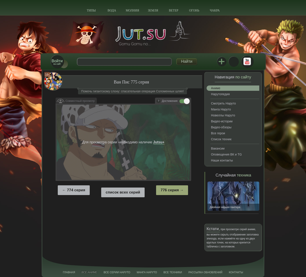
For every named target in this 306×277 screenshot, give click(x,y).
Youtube (247, 61)
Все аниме (89, 272)
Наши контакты (222, 160)
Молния (132, 10)
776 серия (169, 190)
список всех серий (123, 192)
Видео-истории (222, 121)
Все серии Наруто (117, 272)
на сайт (57, 62)
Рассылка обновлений (205, 272)
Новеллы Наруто (223, 115)
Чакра (215, 10)
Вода (112, 10)
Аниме (215, 88)
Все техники (172, 272)
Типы (91, 10)
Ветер (173, 10)
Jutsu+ (221, 61)
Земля (153, 10)
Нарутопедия (220, 94)
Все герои (218, 133)
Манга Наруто (221, 109)
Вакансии (218, 148)
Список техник (221, 139)
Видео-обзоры (221, 127)
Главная (69, 272)
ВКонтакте (233, 61)
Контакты (236, 272)
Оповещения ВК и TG (226, 154)
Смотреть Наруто (223, 103)
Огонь (194, 10)
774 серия (76, 190)
